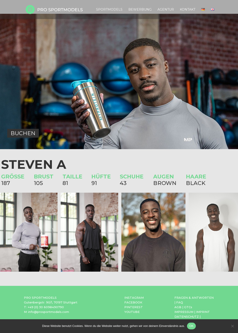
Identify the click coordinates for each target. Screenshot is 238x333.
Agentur (165, 10)
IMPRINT (203, 312)
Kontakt (187, 10)
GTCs (188, 307)
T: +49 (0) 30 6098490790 (44, 307)
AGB (177, 307)
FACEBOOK (133, 302)
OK (191, 326)
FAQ (179, 302)
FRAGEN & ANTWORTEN (194, 297)
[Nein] (232, 326)
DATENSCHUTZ (186, 316)
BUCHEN (23, 133)
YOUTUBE (132, 312)
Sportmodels (109, 10)
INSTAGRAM (134, 297)
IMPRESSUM (183, 312)
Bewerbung (140, 10)
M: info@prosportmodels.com (46, 312)
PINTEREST (133, 307)
